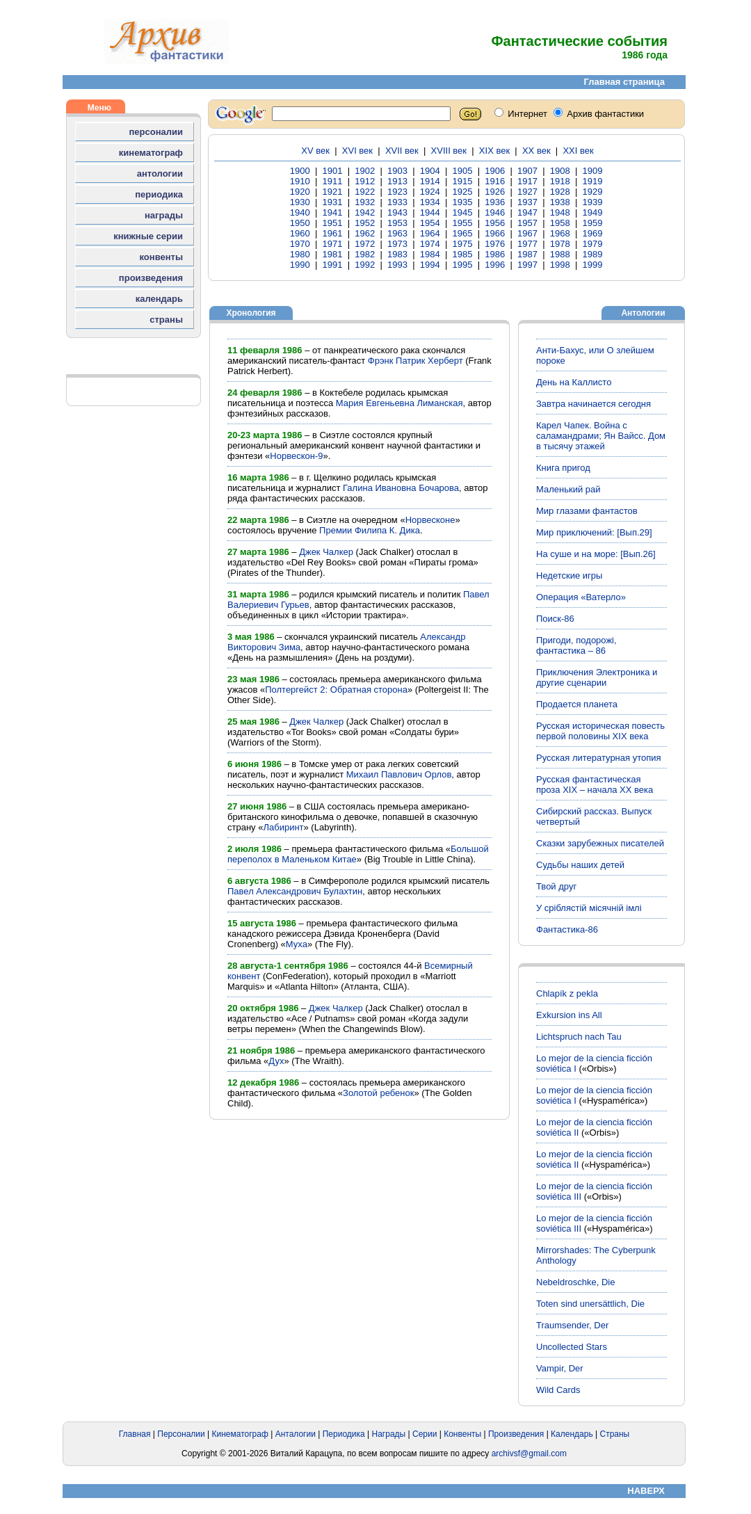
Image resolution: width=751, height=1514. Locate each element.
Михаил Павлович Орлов (399, 774)
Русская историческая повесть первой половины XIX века (600, 730)
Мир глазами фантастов (587, 511)
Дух (276, 1061)
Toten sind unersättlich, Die (590, 1303)
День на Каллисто (573, 382)
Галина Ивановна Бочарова (401, 488)
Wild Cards (558, 1390)
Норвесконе (430, 520)
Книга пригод (563, 467)
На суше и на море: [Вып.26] (596, 554)
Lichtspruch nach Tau (579, 1036)
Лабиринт (283, 827)
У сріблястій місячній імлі (589, 908)
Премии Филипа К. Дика (369, 530)
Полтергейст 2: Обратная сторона (336, 689)
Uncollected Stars (571, 1347)
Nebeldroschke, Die (575, 1282)
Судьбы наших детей (580, 865)
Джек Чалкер (326, 552)
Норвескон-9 (296, 456)
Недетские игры (569, 575)
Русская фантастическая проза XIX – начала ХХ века (594, 784)
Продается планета (576, 704)
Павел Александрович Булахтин (294, 891)
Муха (296, 944)
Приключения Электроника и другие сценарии (596, 677)
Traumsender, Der (572, 1325)
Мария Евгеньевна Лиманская (399, 403)
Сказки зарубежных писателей (600, 843)
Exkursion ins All (569, 1015)
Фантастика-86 (567, 929)
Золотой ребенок (378, 1093)
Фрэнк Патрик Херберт (415, 360)
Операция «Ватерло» (581, 597)
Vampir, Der (559, 1368)
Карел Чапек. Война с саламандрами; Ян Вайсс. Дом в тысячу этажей (600, 435)
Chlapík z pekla (567, 993)
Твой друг (556, 886)
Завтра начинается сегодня (593, 403)
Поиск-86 (555, 618)
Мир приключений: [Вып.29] (594, 532)
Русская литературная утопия (598, 757)
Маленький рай (568, 489)
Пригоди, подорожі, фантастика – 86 (576, 645)
